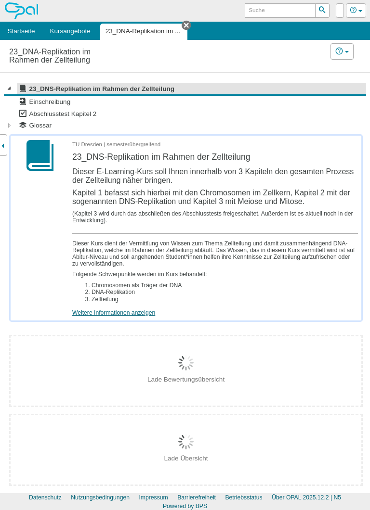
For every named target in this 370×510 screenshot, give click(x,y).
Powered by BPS (185, 506)
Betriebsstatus (243, 497)
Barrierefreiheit (196, 497)
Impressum (153, 497)
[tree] (185, 107)
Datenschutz (45, 497)
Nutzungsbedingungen (100, 497)
